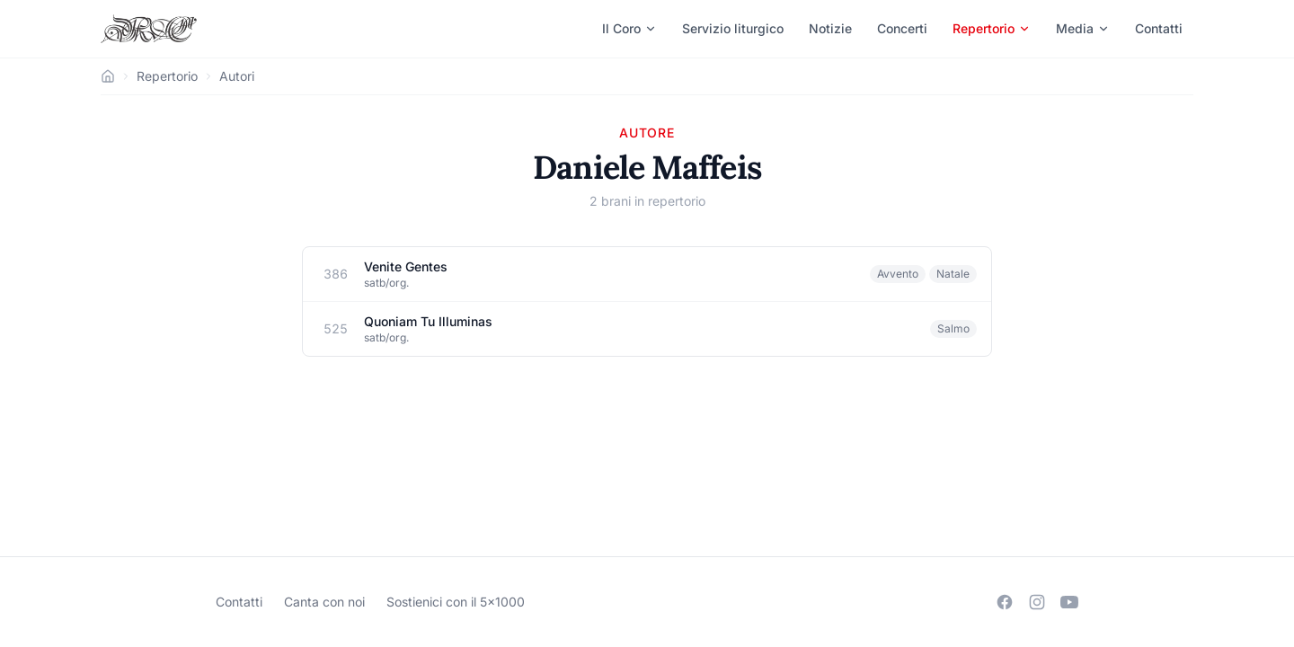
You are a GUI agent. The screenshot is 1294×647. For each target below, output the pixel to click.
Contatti (1159, 28)
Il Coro (629, 28)
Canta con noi (324, 601)
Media (1083, 28)
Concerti (902, 28)
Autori (236, 76)
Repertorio (992, 28)
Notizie (830, 28)
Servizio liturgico (733, 28)
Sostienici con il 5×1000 (455, 601)
